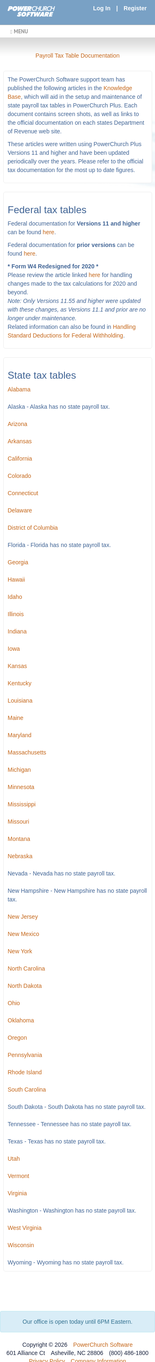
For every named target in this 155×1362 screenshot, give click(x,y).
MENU (19, 31)
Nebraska (20, 856)
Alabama (19, 389)
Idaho (15, 597)
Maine (16, 718)
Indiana (17, 631)
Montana (19, 839)
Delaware (20, 510)
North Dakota (25, 986)
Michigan (19, 769)
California (20, 458)
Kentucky (20, 683)
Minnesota (21, 787)
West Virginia (25, 1228)
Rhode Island (25, 1072)
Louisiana (20, 700)
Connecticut (23, 493)
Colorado (19, 476)
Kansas (17, 666)
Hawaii (16, 579)
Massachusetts (27, 752)
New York (20, 951)
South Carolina (27, 1089)
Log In (101, 8)
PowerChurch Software (103, 1344)
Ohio (14, 1003)
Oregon (17, 1037)
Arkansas (20, 441)
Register (135, 8)
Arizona (17, 424)
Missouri (18, 821)
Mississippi (22, 804)
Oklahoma (21, 1020)
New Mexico (23, 934)
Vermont (18, 1176)
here (48, 232)
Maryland (20, 735)
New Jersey (23, 916)
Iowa (14, 648)
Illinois (16, 614)
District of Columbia (33, 527)
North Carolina (26, 968)
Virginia (17, 1193)
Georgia (18, 562)
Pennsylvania (25, 1055)
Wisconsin (21, 1245)
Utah (14, 1158)
